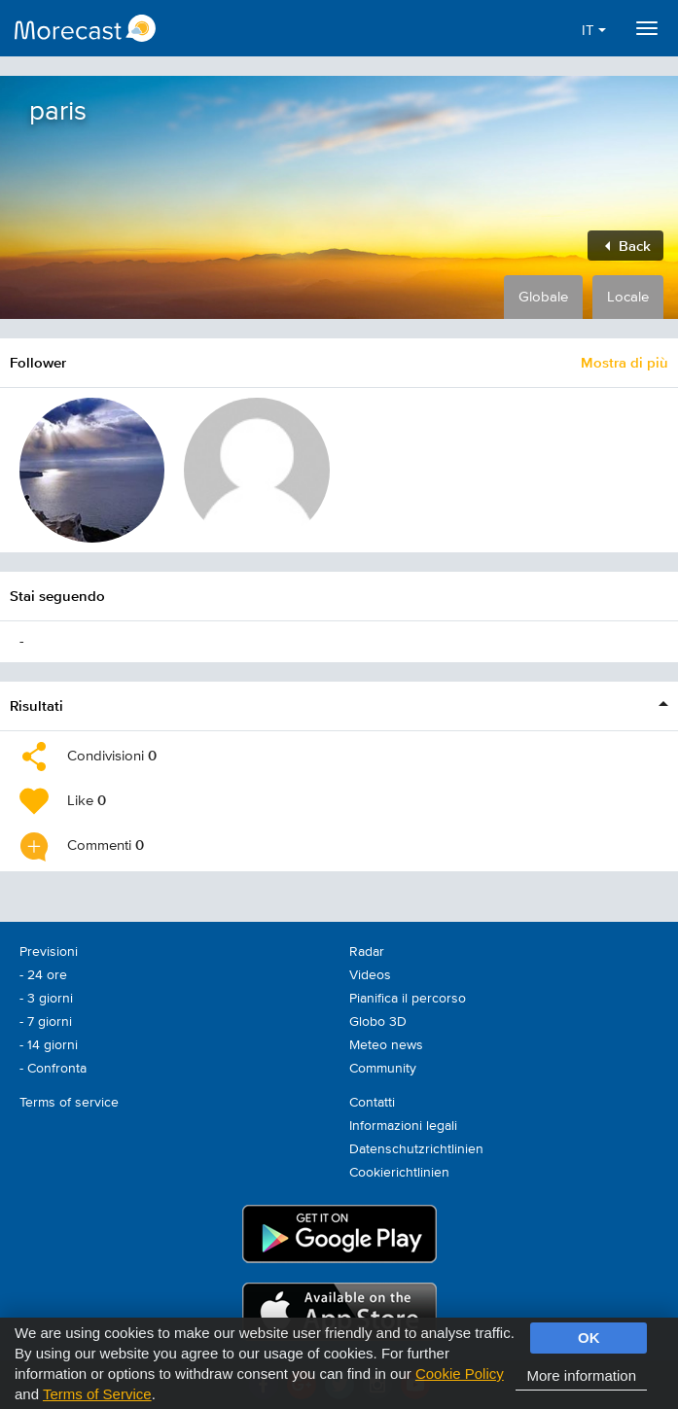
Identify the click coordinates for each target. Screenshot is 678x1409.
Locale (628, 297)
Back (628, 245)
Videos (370, 975)
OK (589, 1337)
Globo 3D (378, 1022)
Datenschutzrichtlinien (416, 1149)
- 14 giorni (48, 1045)
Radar (366, 952)
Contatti (372, 1103)
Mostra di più (624, 362)
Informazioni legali (403, 1126)
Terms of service (69, 1103)
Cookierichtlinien (399, 1173)
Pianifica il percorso (407, 998)
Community (382, 1068)
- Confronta (53, 1068)
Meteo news (386, 1045)
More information (581, 1375)
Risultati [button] (36, 705)
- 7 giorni (45, 1022)
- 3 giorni (46, 998)
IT (594, 30)
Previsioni (48, 952)
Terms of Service (97, 1394)
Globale (543, 297)
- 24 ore (43, 975)
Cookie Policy (459, 1373)
